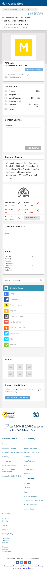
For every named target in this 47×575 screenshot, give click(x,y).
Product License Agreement (6, 549)
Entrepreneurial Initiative (33, 500)
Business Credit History (32, 452)
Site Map (5, 525)
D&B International (30, 505)
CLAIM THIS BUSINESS (33, 69)
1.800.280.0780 (23, 426)
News (26, 465)
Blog (25, 492)
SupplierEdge (29, 509)
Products (5, 444)
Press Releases (29, 461)
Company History (30, 448)
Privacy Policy (7, 534)
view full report (31, 218)
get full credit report (16, 397)
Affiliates (27, 488)
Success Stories (30, 469)
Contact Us (6, 461)
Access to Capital (30, 496)
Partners (27, 483)
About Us (27, 444)
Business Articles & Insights (12, 452)
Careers (27, 457)
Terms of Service (25, 568)
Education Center (9, 448)
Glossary (5, 457)
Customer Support (9, 465)
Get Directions (15, 77)
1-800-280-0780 (35, 14)
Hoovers (27, 474)
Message (10, 126)
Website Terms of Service (5, 540)
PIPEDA (5, 530)
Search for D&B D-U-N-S (11, 476)
